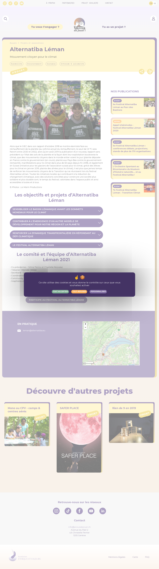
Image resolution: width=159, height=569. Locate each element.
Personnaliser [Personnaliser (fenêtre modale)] (98, 291)
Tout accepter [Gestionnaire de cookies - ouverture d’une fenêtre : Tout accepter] (60, 291)
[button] (85, 324)
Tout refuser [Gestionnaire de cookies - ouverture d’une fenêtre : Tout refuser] (79, 291)
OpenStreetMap (131, 364)
